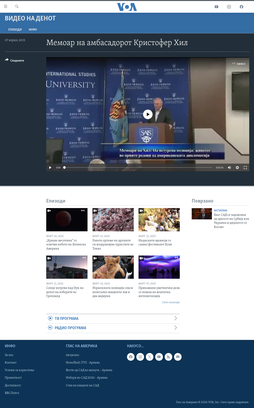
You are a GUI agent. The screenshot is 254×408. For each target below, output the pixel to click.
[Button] (14, 61)
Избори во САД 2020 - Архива (87, 377)
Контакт (10, 362)
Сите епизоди (171, 302)
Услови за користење (19, 370)
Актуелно (220, 210)
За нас (9, 355)
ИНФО (33, 29)
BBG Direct (12, 392)
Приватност (13, 377)
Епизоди (15, 29)
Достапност (13, 385)
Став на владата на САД (82, 385)
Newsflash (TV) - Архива (83, 362)
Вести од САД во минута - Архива (89, 370)
